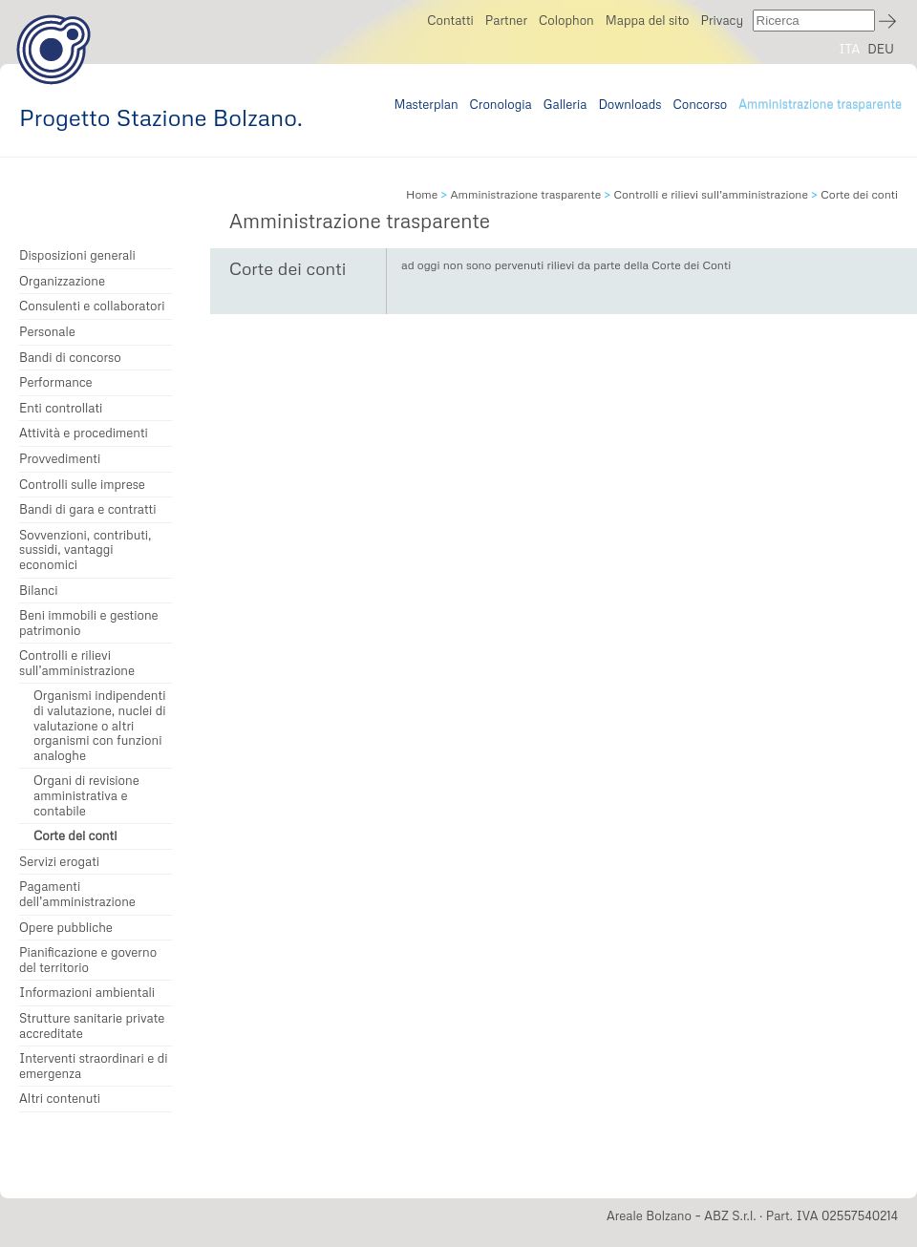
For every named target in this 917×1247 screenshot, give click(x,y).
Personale (47, 332)
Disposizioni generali (77, 255)
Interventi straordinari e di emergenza (93, 1066)
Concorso (700, 104)
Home (421, 194)
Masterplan (426, 104)
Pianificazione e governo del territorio (88, 960)
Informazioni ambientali (87, 992)
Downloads (629, 104)
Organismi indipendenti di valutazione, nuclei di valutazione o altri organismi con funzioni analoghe (99, 725)
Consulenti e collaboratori (91, 306)
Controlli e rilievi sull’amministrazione (77, 663)
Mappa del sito (648, 20)
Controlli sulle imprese (82, 484)
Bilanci (38, 590)
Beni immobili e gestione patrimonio (89, 623)
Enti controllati (60, 408)
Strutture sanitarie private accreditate (91, 1026)
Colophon (566, 20)
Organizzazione (62, 281)
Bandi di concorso (70, 357)
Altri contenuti (59, 1098)
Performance (56, 382)
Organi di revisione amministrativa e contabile (86, 795)
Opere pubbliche (66, 927)
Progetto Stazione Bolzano (53, 49)
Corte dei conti (75, 836)
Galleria (565, 104)
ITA (849, 48)
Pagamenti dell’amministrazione (77, 894)
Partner (506, 20)
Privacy (721, 20)
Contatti (450, 20)
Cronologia (501, 104)
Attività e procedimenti (83, 433)
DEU (880, 48)
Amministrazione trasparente (820, 104)
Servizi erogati (59, 862)
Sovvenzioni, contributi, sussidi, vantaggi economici (85, 550)
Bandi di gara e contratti (87, 509)
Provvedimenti (59, 459)
